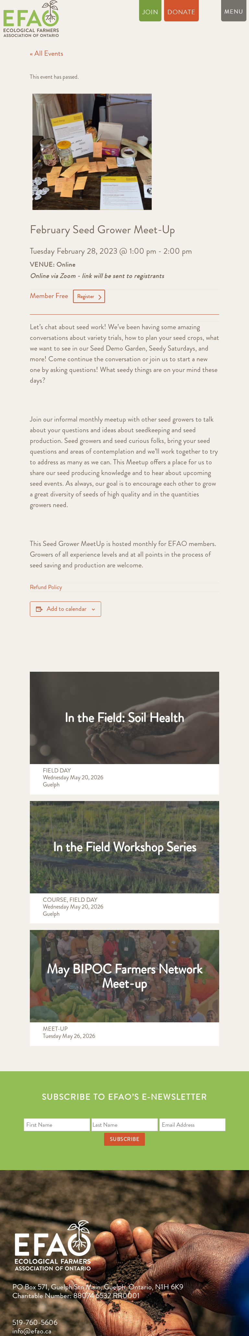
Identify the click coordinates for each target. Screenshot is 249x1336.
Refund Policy (46, 587)
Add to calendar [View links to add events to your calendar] (67, 608)
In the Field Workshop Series (124, 847)
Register (85, 296)
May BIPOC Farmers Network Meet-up (124, 976)
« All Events (46, 53)
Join (150, 13)
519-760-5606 (34, 1322)
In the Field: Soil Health (124, 717)
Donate (181, 13)
